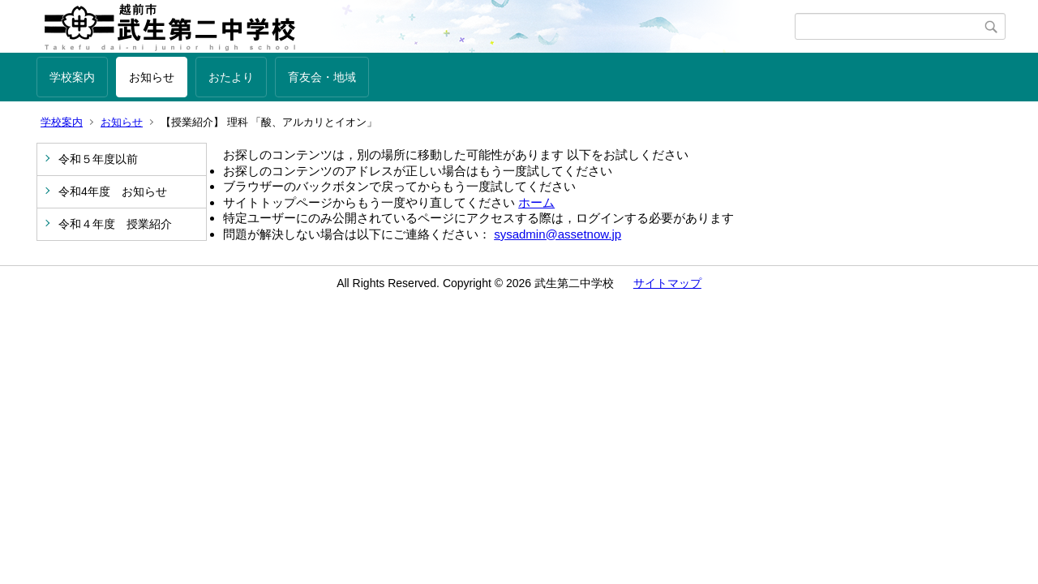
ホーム (536, 202)
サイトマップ (667, 283)
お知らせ (151, 77)
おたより (231, 77)
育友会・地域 (322, 77)
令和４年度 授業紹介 (115, 223)
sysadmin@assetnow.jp (557, 234)
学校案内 (72, 77)
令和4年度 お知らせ (112, 191)
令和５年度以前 (98, 158)
